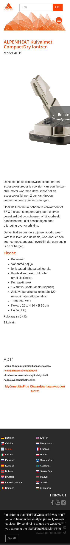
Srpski (43, 482)
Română (9, 488)
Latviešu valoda (13, 482)
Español (9, 465)
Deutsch (9, 437)
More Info (54, 528)
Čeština (9, 443)
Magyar (44, 476)
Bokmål (9, 471)
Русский (9, 460)
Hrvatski (9, 476)
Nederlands (46, 443)
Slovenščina (46, 460)
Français (44, 449)
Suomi (8, 449)
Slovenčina (46, 471)
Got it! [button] (12, 538)
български (46, 488)
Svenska (44, 465)
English (44, 437)
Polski (43, 454)
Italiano (9, 454)
